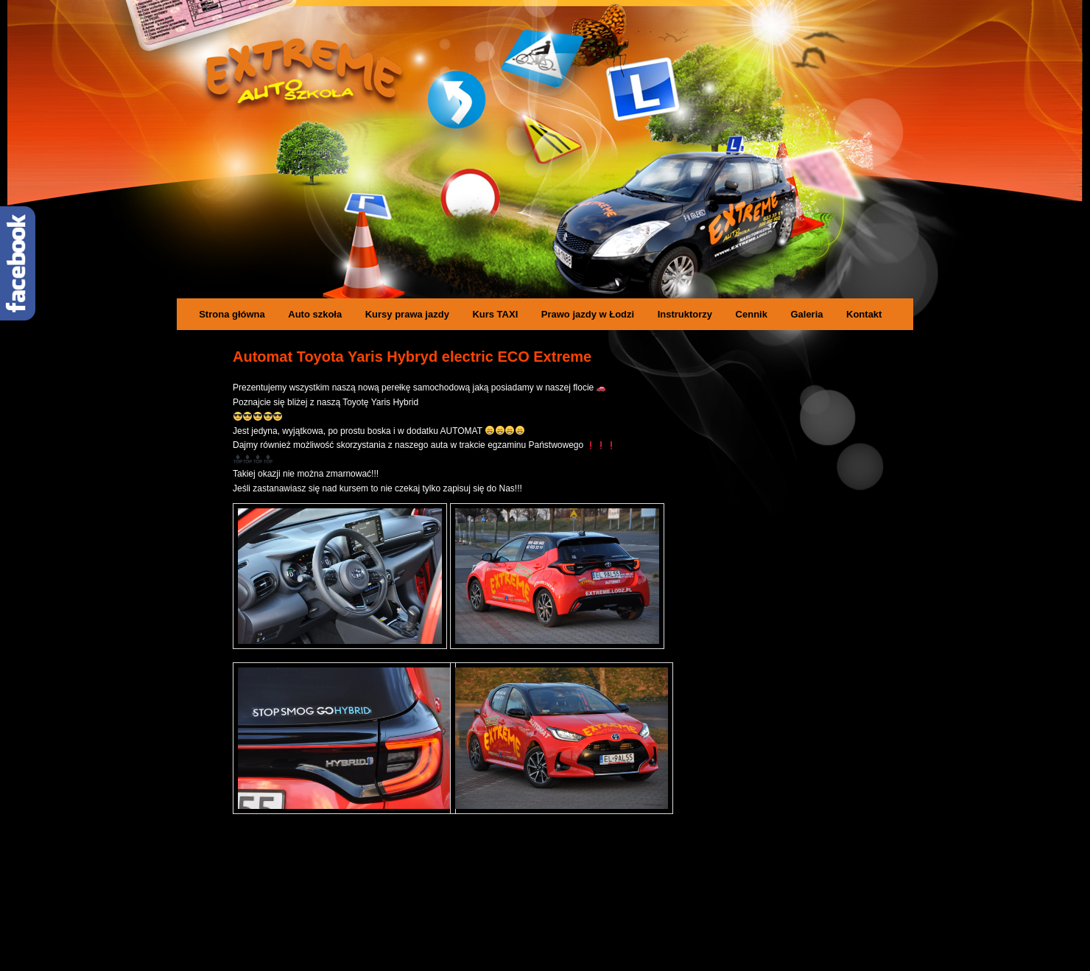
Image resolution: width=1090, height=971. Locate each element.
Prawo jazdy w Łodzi (587, 314)
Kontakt (864, 314)
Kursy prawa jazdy (407, 314)
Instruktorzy (685, 314)
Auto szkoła (315, 314)
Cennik (751, 314)
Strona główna (232, 314)
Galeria (806, 314)
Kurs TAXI (495, 314)
